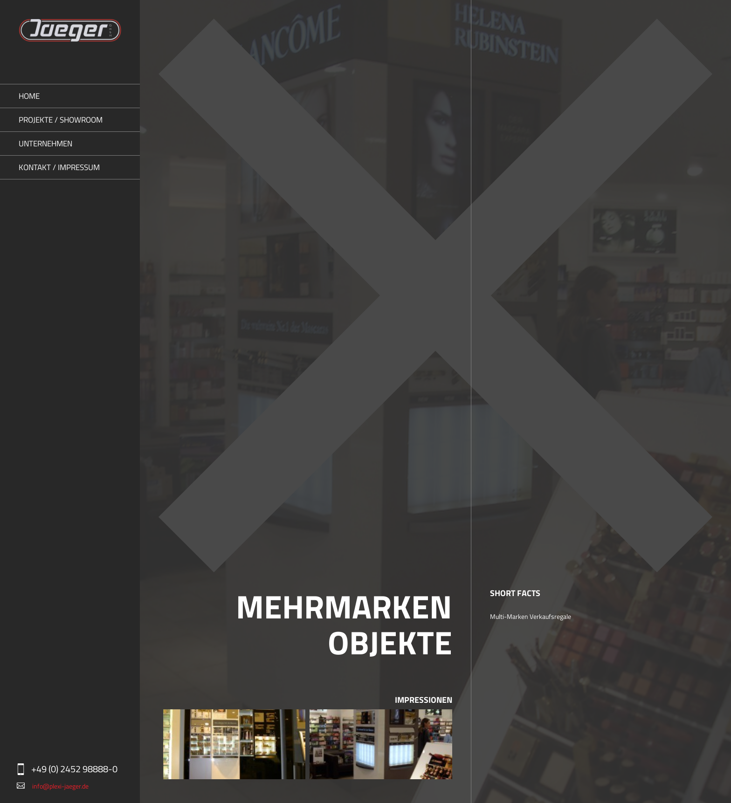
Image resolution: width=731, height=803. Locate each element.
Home (29, 96)
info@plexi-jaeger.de (60, 786)
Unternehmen (45, 143)
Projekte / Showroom (61, 120)
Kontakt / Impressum (59, 167)
